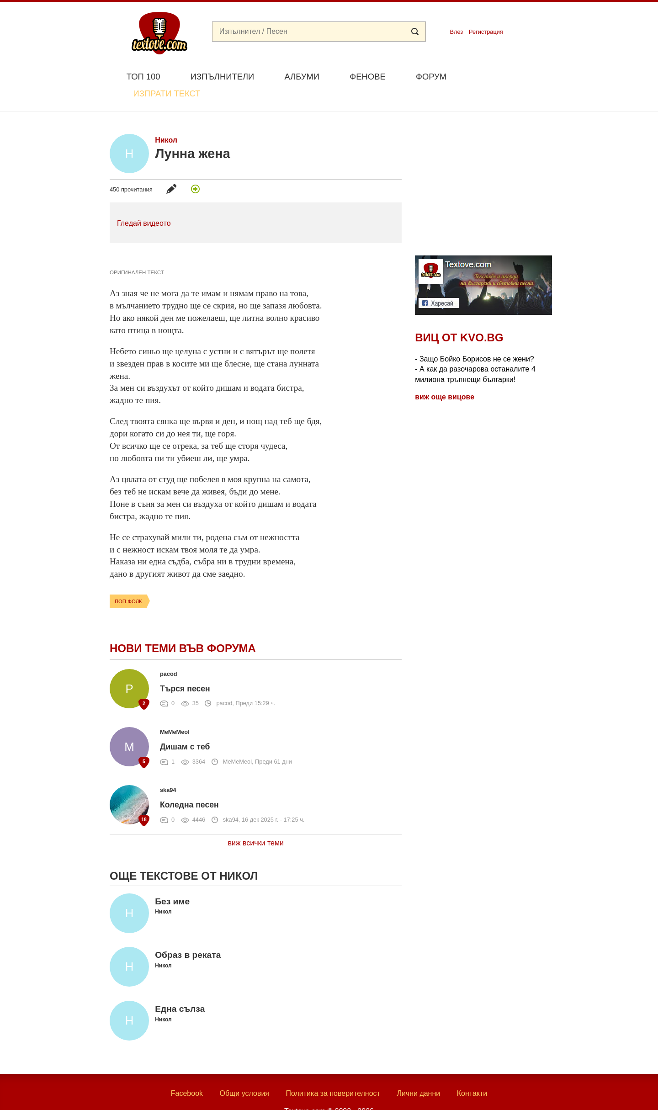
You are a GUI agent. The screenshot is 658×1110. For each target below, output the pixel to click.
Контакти (472, 1072)
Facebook (187, 1072)
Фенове (367, 76)
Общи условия (244, 1072)
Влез (456, 31)
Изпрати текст (504, 76)
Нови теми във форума (183, 627)
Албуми (301, 76)
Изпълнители (222, 76)
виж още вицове (444, 375)
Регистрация (486, 31)
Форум (431, 76)
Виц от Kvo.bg (459, 316)
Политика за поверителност (333, 1072)
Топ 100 (143, 76)
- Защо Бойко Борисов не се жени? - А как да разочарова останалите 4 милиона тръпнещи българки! (475, 348)
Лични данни (418, 1072)
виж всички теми (256, 822)
